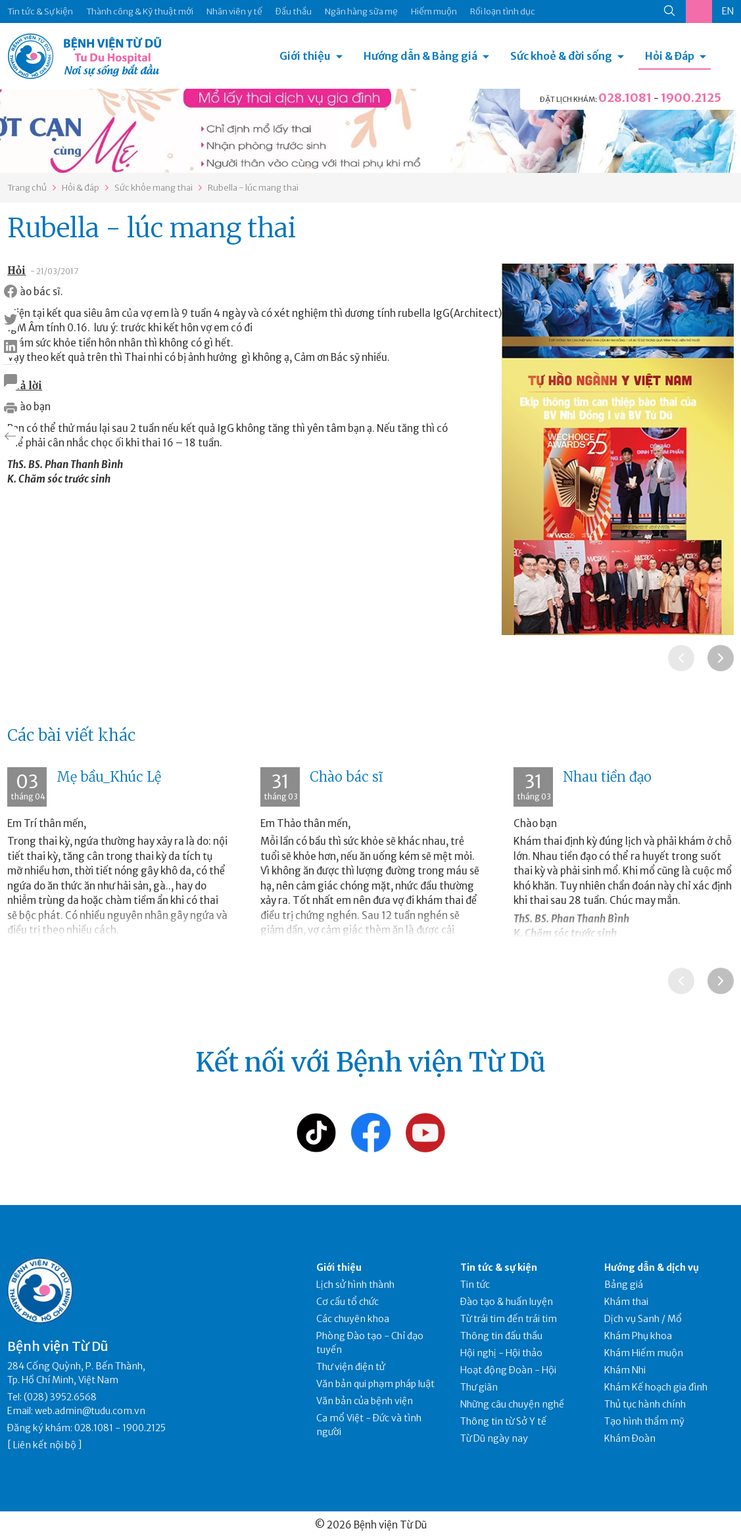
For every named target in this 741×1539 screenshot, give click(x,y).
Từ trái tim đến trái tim (508, 1319)
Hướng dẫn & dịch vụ (651, 1267)
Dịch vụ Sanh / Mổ (643, 1319)
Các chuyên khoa (352, 1319)
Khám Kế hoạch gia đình (655, 1387)
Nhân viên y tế (234, 11)
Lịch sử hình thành (355, 1284)
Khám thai (626, 1302)
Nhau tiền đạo (607, 777)
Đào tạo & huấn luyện (506, 1302)
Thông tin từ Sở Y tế (503, 1421)
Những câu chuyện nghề (512, 1404)
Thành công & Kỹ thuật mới (139, 11)
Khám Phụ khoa (638, 1336)
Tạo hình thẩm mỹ (644, 1421)
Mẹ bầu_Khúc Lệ (109, 777)
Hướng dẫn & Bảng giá (420, 55)
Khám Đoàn (630, 1438)
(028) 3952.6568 (60, 1397)
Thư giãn (479, 1387)
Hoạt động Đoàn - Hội (508, 1370)
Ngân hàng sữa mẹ (361, 11)
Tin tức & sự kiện (498, 1267)
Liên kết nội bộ (44, 1445)
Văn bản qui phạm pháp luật (375, 1384)
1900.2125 (691, 97)
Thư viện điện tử (350, 1367)
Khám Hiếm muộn (643, 1353)
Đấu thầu (293, 11)
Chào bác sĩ (346, 777)
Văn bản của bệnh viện (364, 1401)
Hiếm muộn (434, 11)
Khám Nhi (625, 1370)
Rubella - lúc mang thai (253, 187)
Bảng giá (623, 1284)
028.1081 (625, 97)
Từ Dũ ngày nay (494, 1438)
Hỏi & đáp (80, 187)
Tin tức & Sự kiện (40, 11)
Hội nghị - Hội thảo (501, 1353)
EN (728, 11)
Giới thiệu (305, 55)
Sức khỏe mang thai (153, 187)
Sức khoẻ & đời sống (561, 55)
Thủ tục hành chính (645, 1404)
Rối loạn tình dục (502, 11)
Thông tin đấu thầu (501, 1336)
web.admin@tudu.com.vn (90, 1411)
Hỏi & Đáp (669, 55)
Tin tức (475, 1284)
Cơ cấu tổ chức (347, 1302)
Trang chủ (27, 187)
